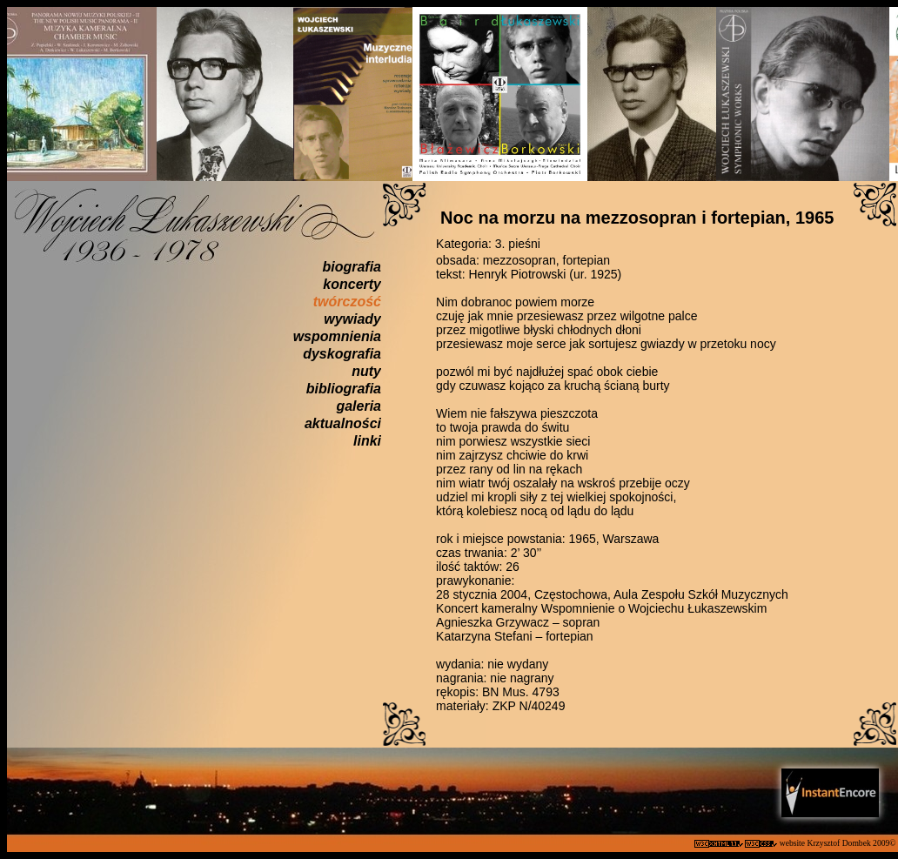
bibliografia (343, 388)
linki (367, 440)
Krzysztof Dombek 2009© (852, 843)
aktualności (343, 423)
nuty (366, 371)
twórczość (347, 301)
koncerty (352, 284)
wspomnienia (337, 336)
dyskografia (342, 353)
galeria (358, 406)
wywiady (352, 319)
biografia (351, 266)
